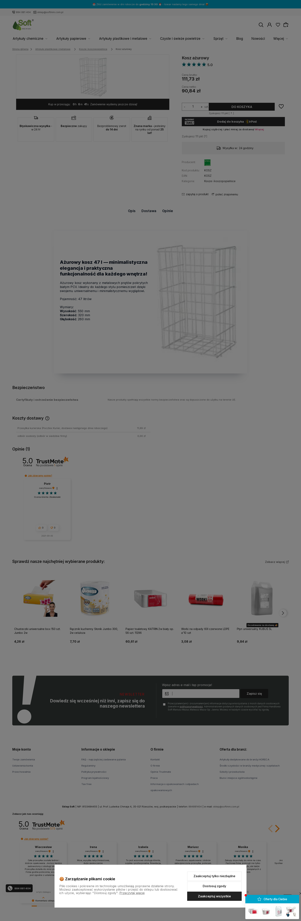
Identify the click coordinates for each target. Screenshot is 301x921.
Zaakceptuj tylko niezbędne (214, 876)
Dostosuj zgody (214, 886)
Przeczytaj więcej (132, 893)
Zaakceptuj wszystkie (214, 896)
